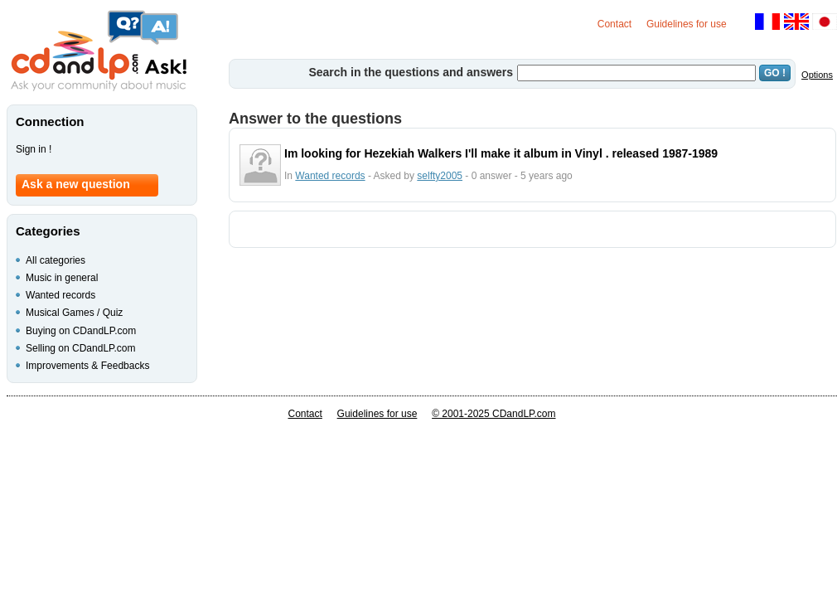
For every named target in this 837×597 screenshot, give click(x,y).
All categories (55, 260)
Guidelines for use (686, 24)
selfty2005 (439, 176)
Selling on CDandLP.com (81, 348)
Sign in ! (33, 149)
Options (817, 75)
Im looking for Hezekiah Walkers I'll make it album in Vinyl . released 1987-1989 (501, 153)
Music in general (62, 278)
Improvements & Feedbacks (87, 365)
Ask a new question (76, 184)
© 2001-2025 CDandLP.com (493, 414)
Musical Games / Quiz (74, 312)
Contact (614, 24)
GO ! (775, 73)
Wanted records (330, 176)
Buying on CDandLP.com (81, 331)
